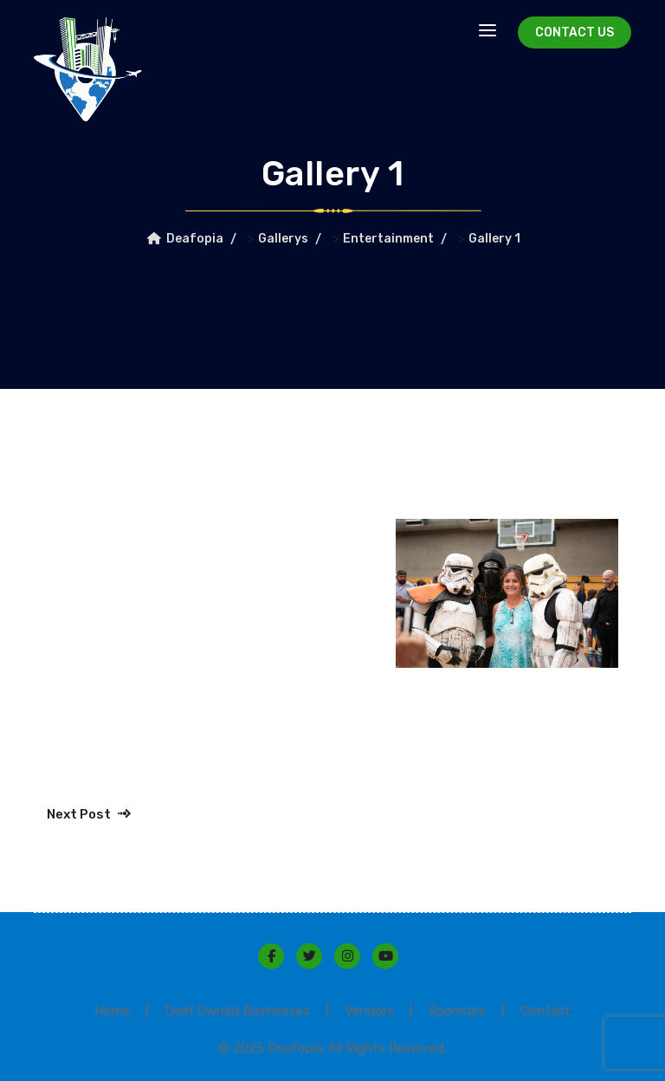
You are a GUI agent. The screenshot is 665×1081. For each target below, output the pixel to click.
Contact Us (574, 32)
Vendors (369, 1011)
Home (112, 1011)
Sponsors (457, 1011)
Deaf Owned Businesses (237, 1011)
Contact (545, 1011)
